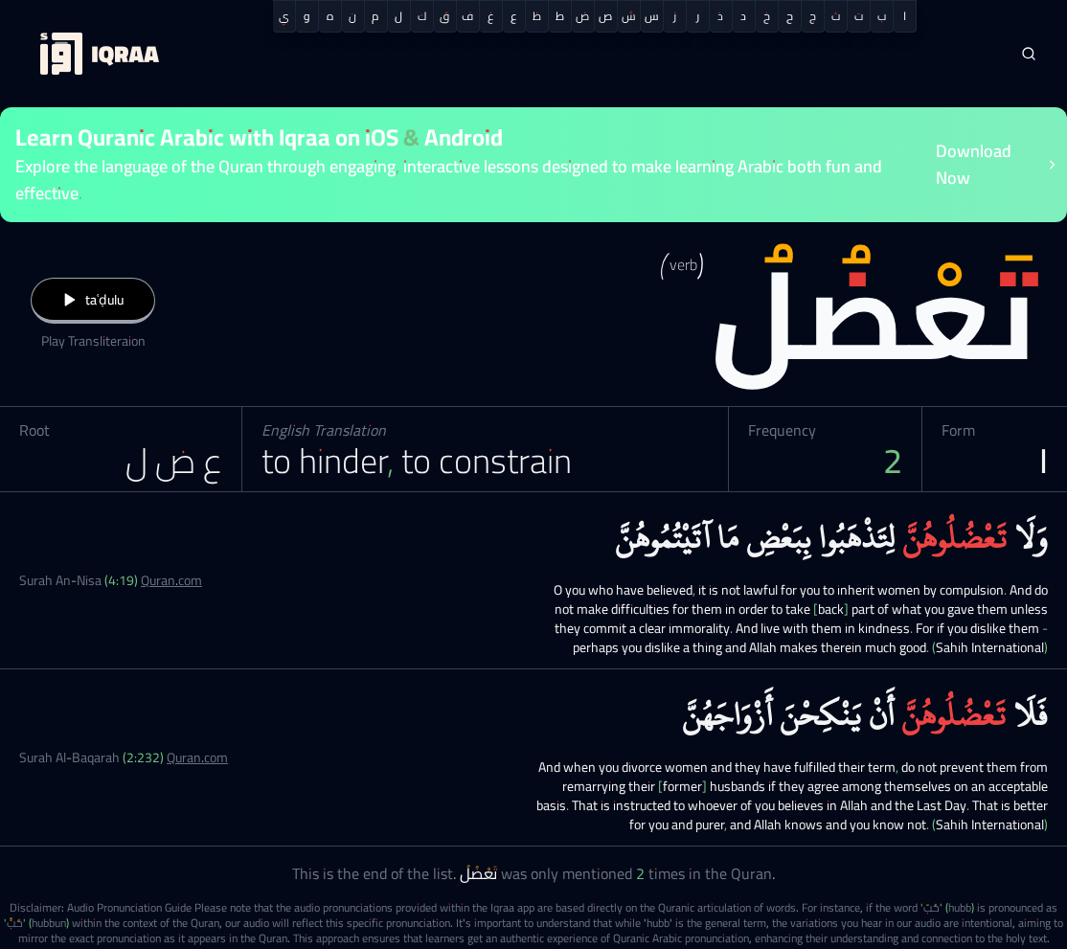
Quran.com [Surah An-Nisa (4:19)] (171, 580)
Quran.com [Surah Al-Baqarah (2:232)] (197, 757)
